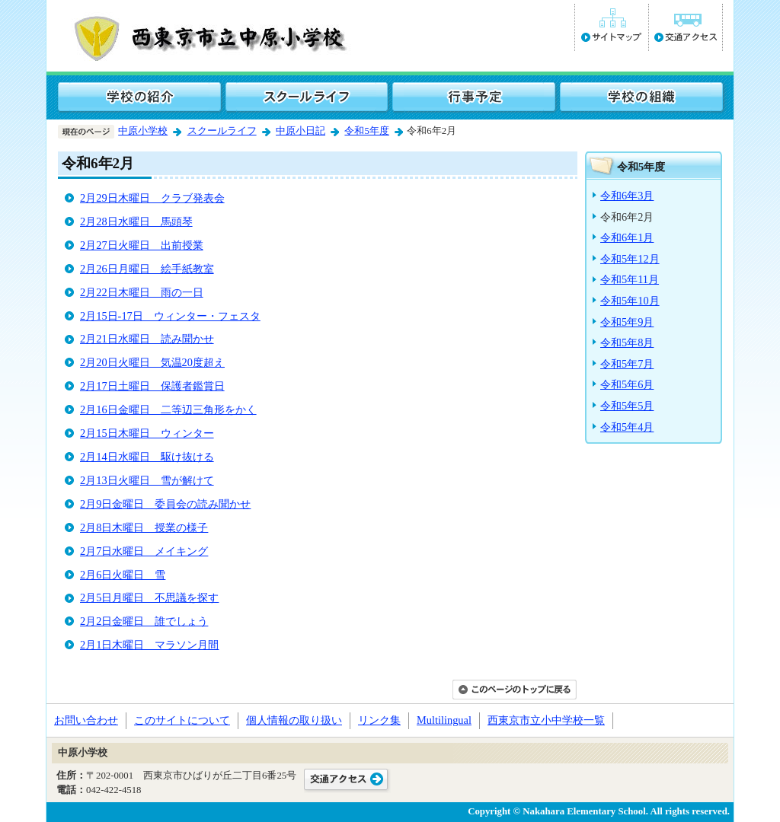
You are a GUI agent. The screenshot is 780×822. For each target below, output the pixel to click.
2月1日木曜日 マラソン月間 (149, 645)
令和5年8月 (627, 342)
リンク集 (379, 720)
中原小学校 (143, 131)
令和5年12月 (630, 259)
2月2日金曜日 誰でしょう (144, 621)
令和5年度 (366, 131)
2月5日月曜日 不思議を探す (149, 597)
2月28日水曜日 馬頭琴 (136, 221)
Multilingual (444, 720)
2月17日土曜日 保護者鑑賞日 (152, 386)
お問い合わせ (86, 720)
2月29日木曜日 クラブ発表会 (152, 198)
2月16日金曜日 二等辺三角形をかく (168, 409)
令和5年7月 (627, 364)
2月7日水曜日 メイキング (144, 551)
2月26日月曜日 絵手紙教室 (147, 269)
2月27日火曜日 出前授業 (141, 245)
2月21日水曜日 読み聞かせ (147, 339)
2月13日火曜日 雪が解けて (147, 480)
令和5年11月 (629, 279)
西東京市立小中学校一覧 (546, 720)
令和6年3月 (627, 196)
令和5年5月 (627, 406)
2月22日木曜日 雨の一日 (141, 292)
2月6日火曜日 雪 (122, 575)
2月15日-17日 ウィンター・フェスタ (170, 316)
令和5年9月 (627, 322)
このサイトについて (182, 720)
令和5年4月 (627, 427)
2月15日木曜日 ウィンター (147, 433)
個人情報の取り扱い (294, 720)
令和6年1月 (627, 237)
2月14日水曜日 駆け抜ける (147, 457)
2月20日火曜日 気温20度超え (152, 362)
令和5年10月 (630, 301)
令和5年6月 (627, 384)
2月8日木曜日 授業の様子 (144, 527)
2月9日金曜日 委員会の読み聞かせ (165, 504)
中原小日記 (300, 131)
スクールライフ (222, 131)
